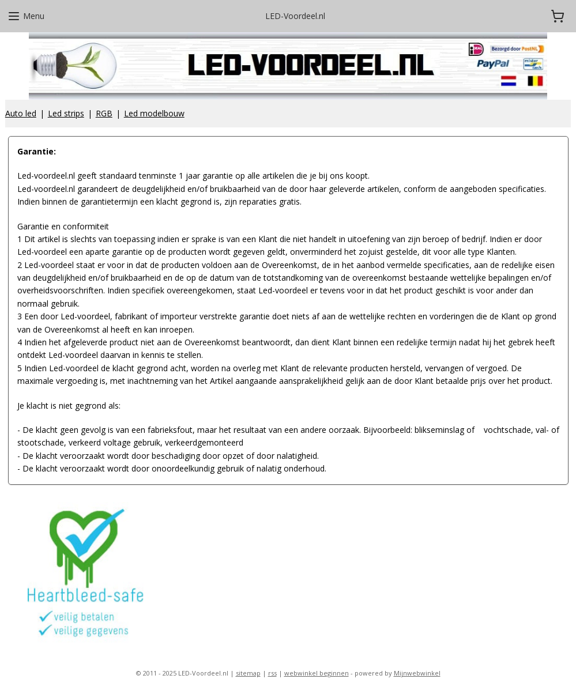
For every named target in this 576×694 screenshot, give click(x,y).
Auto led (20, 113)
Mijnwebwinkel (417, 673)
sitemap (248, 673)
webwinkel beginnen (316, 673)
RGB (104, 113)
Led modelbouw (154, 113)
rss (272, 673)
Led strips (66, 113)
